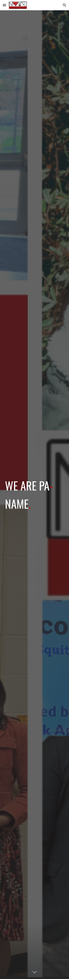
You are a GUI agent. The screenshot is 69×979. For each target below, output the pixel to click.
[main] (34, 494)
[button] (4, 5)
